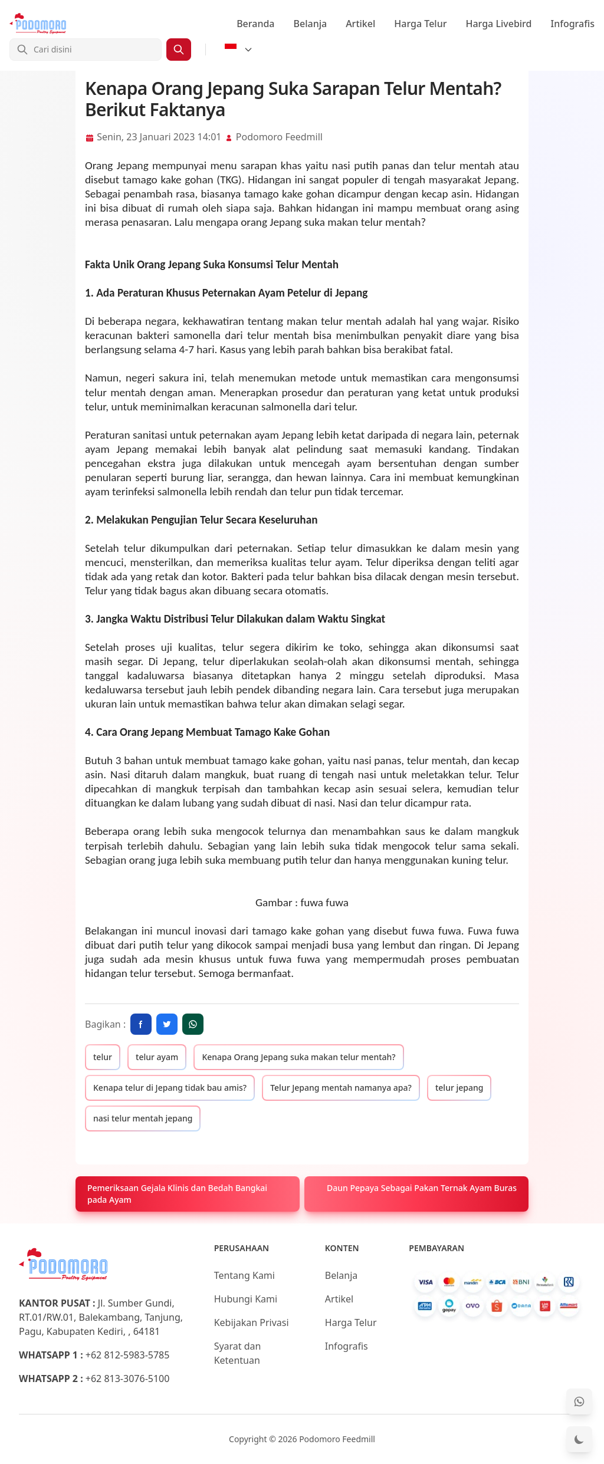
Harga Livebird (498, 23)
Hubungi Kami (245, 1298)
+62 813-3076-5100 (128, 1378)
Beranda (255, 23)
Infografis (573, 23)
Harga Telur (420, 23)
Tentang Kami (244, 1275)
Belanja (310, 23)
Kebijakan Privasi (251, 1322)
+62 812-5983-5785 (128, 1354)
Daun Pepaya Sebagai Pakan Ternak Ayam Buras (422, 1187)
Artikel (360, 23)
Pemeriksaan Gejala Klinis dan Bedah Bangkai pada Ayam (177, 1193)
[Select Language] (239, 49)
